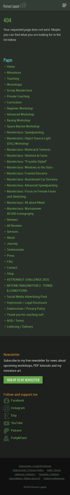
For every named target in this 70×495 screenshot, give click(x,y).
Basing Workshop (18, 120)
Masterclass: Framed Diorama (27, 173)
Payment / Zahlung (49, 474)
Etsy (10, 416)
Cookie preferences (53, 478)
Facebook (14, 401)
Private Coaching (18, 96)
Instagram (14, 408)
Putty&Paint (15, 438)
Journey (12, 244)
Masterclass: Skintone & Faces (27, 155)
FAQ (10, 261)
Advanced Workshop (20, 114)
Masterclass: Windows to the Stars (30, 167)
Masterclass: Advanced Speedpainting (32, 185)
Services (12, 232)
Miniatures (14, 72)
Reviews (12, 220)
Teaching (13, 78)
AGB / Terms (15, 321)
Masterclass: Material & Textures (28, 149)
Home (11, 66)
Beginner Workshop (20, 108)
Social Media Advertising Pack (27, 297)
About (11, 238)
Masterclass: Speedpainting (25, 132)
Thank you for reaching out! (25, 315)
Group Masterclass (19, 90)
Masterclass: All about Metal (26, 202)
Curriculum (14, 102)
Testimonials (15, 250)
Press (10, 255)
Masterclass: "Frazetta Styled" (27, 161)
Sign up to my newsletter (23, 380)
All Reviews (14, 226)
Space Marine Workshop (23, 126)
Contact (12, 267)
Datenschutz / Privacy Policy (26, 309)
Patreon (12, 431)
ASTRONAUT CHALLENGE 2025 (28, 279)
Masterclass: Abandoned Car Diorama (32, 179)
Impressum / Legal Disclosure (27, 303)
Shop (10, 273)
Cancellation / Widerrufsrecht (24, 478)
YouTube (13, 423)
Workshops (14, 84)
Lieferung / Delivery (20, 327)
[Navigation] (64, 5)
